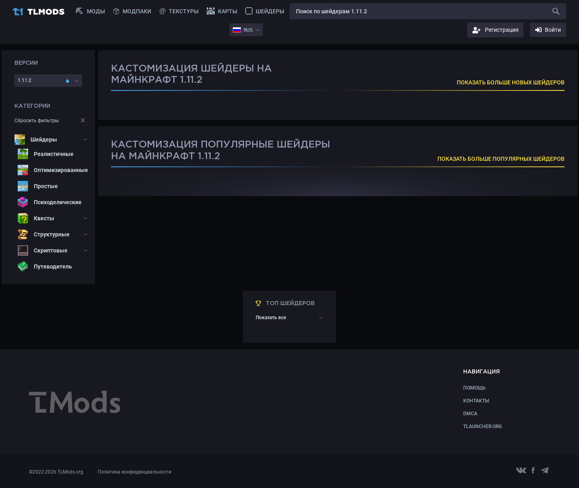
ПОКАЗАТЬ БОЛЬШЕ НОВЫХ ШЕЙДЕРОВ (511, 82)
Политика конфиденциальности (134, 472)
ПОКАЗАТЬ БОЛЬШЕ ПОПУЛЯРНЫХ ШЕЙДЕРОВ (501, 159)
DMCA (470, 413)
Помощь (474, 388)
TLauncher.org (482, 426)
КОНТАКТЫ (476, 401)
